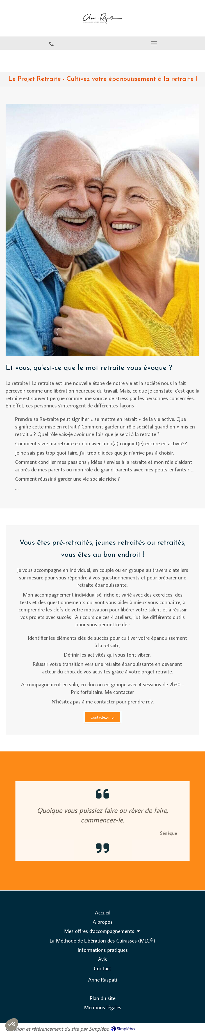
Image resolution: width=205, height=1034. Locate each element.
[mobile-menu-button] (153, 43)
